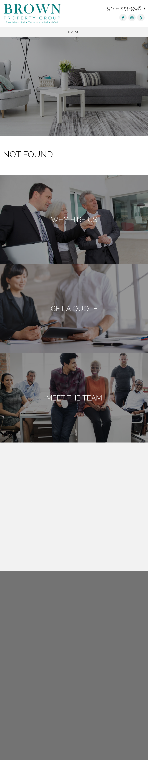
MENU (74, 32)
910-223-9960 (126, 8)
